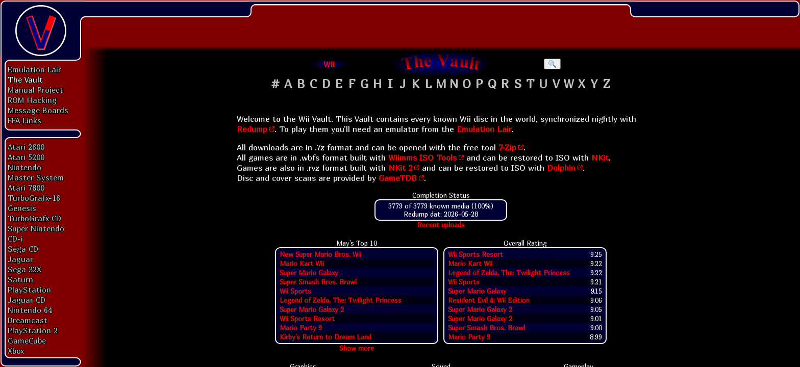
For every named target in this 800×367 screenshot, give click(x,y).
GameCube (27, 340)
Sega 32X (24, 269)
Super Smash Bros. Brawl (318, 282)
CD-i (15, 238)
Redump (252, 129)
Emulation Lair (34, 69)
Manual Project (35, 89)
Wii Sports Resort (307, 318)
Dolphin (561, 168)
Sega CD (23, 248)
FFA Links (24, 120)
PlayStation (29, 289)
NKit (600, 157)
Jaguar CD (26, 299)
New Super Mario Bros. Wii (320, 254)
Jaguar (20, 259)
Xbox (16, 350)
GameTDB (398, 178)
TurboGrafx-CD (34, 218)
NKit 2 (400, 168)
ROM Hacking (32, 99)
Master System (36, 177)
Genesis (22, 208)
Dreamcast (27, 320)
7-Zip (507, 147)
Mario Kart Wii (302, 263)
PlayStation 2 (33, 330)
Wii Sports (295, 291)
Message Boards (38, 110)
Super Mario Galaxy (309, 273)
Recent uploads (441, 225)
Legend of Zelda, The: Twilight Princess (341, 300)
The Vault (25, 79)
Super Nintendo (36, 228)
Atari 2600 (26, 146)
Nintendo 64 (30, 309)
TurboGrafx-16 (34, 197)
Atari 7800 (26, 187)
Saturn (20, 279)
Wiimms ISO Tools (422, 157)
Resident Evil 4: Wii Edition (489, 300)
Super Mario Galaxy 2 (312, 309)
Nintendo (24, 167)
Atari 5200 (26, 157)
